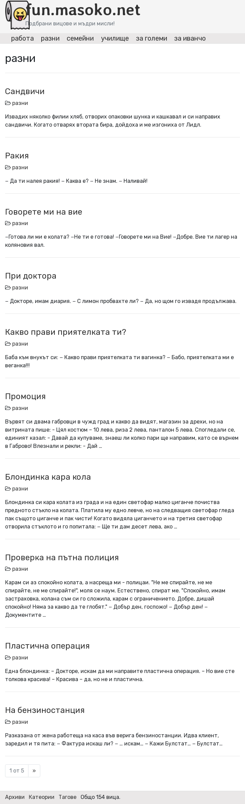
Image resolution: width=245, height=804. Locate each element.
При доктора (31, 276)
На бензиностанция (45, 710)
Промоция (25, 396)
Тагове (67, 797)
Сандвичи (25, 91)
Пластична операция (47, 646)
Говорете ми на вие (43, 212)
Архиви (15, 797)
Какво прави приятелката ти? (65, 332)
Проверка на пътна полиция (62, 557)
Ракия (17, 155)
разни (50, 38)
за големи (151, 38)
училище (115, 38)
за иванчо (190, 38)
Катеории (41, 797)
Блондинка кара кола (48, 477)
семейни (80, 38)
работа (22, 38)
